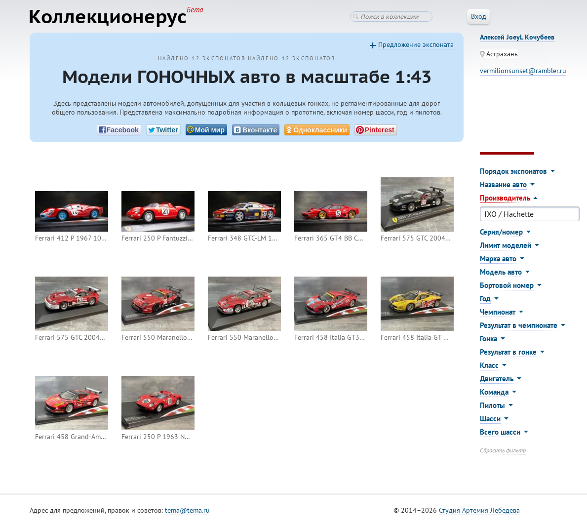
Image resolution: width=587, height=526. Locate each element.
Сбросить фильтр (503, 450)
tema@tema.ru (187, 510)
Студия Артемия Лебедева (479, 510)
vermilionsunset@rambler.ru (523, 71)
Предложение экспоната (416, 44)
